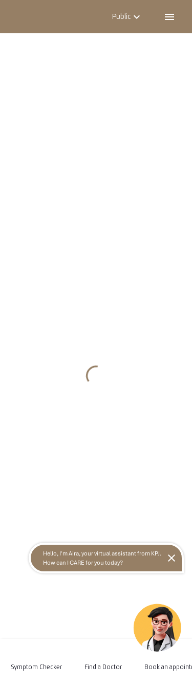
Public (127, 16)
